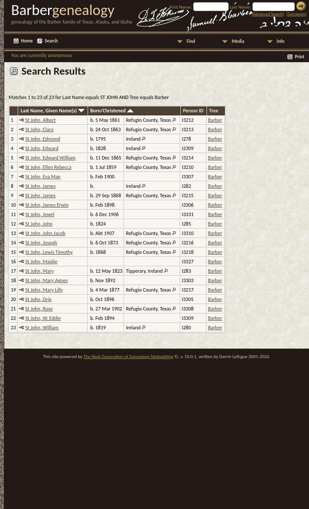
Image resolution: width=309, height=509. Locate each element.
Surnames (296, 14)
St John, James (40, 186)
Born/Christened (111, 111)
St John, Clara (39, 129)
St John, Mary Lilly (44, 290)
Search (51, 41)
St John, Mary (39, 271)
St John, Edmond (42, 139)
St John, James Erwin (47, 205)
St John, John (38, 224)
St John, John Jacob (45, 233)
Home (27, 41)
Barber (215, 120)
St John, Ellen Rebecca (48, 167)
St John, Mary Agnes (46, 280)
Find (191, 41)
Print (299, 57)
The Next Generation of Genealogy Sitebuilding (128, 356)
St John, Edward (41, 148)
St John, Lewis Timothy (49, 252)
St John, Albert (40, 120)
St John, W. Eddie (43, 318)
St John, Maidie (41, 262)
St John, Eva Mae (43, 177)
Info (281, 41)
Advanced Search (267, 14)
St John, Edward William (50, 158)
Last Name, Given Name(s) (53, 111)
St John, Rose (39, 309)
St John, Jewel (40, 214)
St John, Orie (38, 299)
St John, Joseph (41, 243)
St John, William (42, 328)
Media (238, 41)
